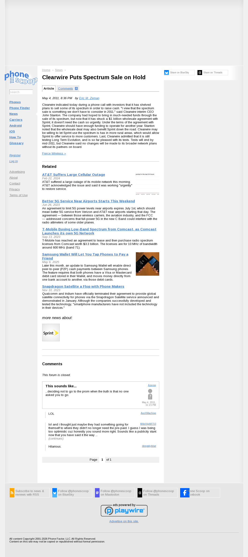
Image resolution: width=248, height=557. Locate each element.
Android (15, 125)
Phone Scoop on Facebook (198, 492)
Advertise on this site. (124, 521)
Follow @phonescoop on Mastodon (116, 492)
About (13, 177)
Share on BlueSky (179, 72)
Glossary (16, 143)
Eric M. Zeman (89, 98)
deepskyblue (149, 446)
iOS (12, 131)
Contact (14, 183)
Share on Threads (212, 72)
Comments (52, 364)
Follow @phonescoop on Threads (158, 492)
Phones (15, 102)
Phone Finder (19, 108)
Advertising (17, 171)
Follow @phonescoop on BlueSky (73, 492)
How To (15, 137)
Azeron (152, 385)
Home (46, 70)
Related (49, 167)
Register (15, 155)
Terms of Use (18, 195)
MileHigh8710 (148, 424)
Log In (13, 161)
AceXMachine (148, 413)
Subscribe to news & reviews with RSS (29, 492)
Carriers (15, 119)
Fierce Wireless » (54, 153)
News (13, 114)
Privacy (14, 189)
